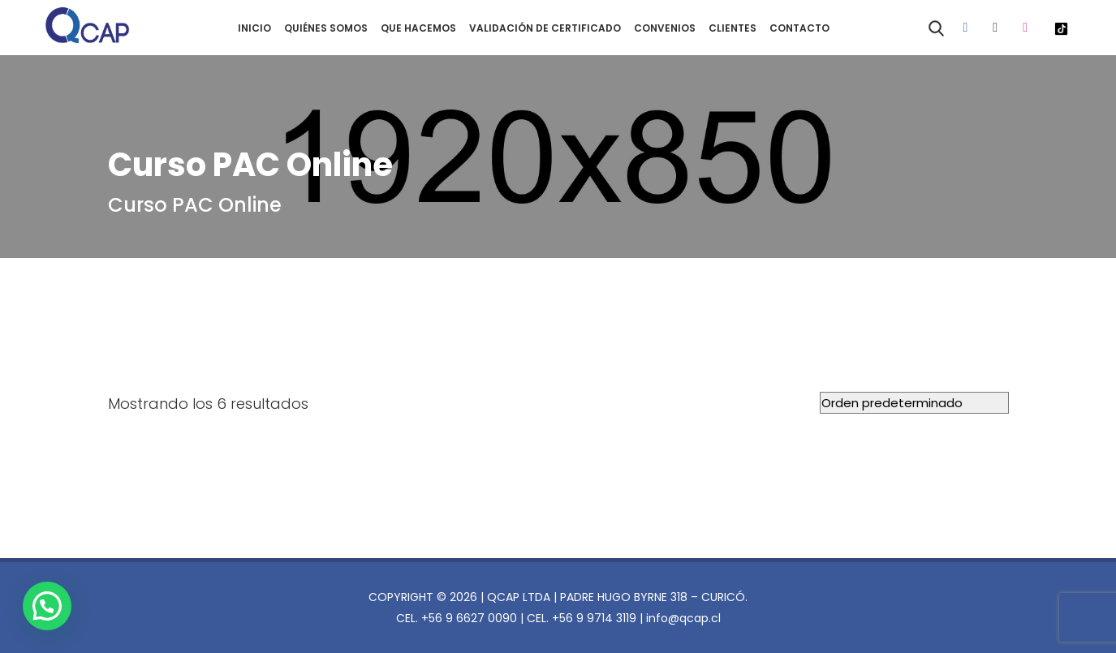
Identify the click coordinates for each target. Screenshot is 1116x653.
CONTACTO (799, 28)
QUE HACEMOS (418, 28)
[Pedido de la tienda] (914, 403)
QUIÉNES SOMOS (326, 28)
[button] (47, 606)
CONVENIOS (665, 28)
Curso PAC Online (195, 204)
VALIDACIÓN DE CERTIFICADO (545, 28)
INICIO (254, 28)
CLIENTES (732, 28)
